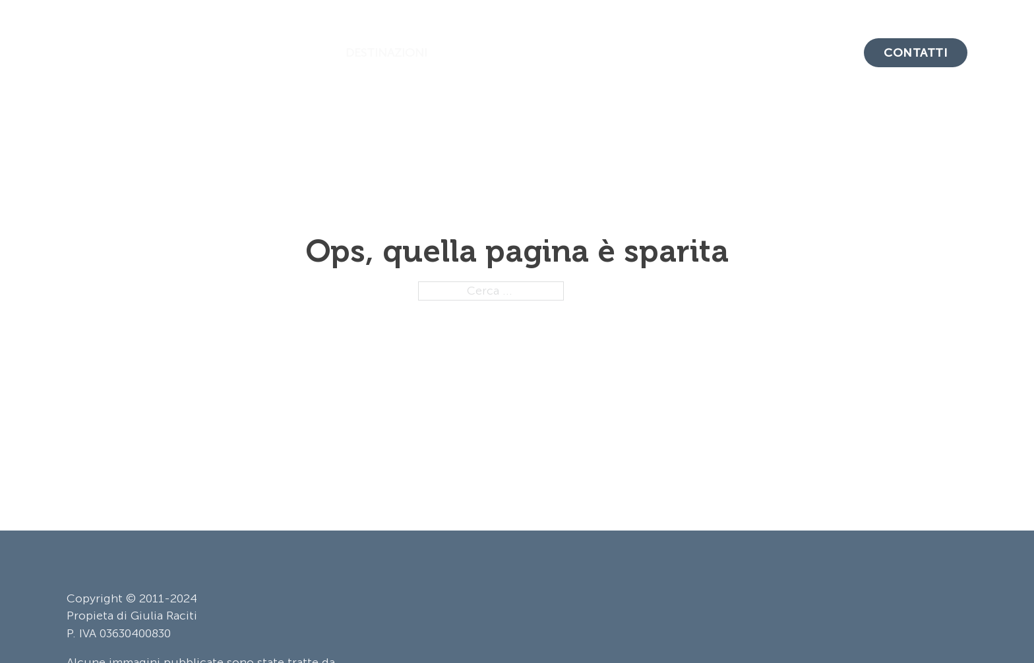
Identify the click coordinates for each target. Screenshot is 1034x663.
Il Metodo (731, 52)
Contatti (916, 52)
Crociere (599, 52)
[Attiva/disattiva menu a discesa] (440, 53)
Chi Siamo (813, 52)
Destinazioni (386, 52)
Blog (663, 52)
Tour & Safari (508, 52)
